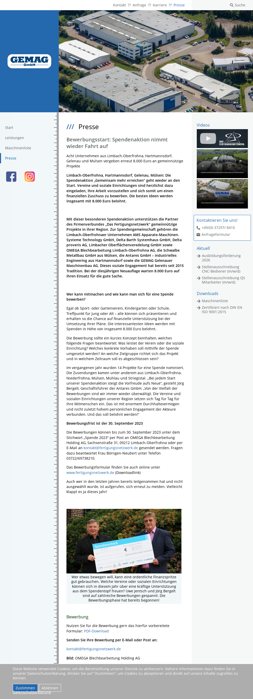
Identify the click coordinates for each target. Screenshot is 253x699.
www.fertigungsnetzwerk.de (90, 472)
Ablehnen (50, 687)
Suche (240, 5)
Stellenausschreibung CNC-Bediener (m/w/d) (221, 269)
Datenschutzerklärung (32, 692)
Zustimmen (25, 687)
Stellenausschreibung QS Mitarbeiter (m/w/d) (223, 280)
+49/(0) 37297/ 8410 (218, 227)
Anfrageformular (216, 234)
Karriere (160, 5)
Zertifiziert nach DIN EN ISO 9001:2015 (222, 309)
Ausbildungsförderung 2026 (221, 257)
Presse (179, 5)
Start (9, 127)
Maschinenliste (18, 147)
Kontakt (119, 5)
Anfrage (139, 5)
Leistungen (14, 137)
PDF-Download (96, 631)
